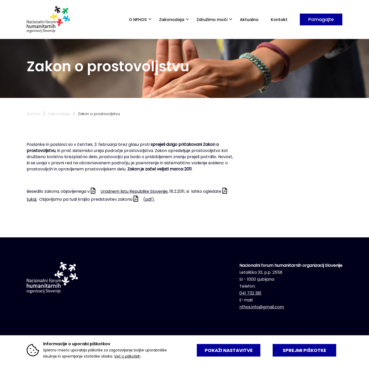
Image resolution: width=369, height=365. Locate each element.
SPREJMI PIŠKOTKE (304, 350)
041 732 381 (250, 293)
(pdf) (148, 199)
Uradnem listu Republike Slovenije (134, 191)
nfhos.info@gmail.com (261, 307)
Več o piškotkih (127, 356)
